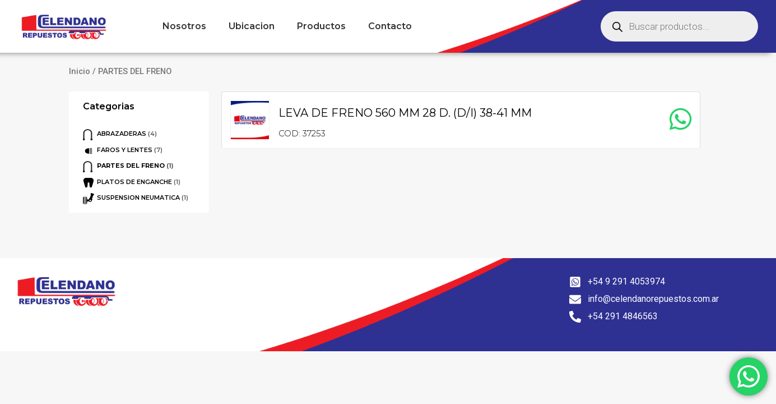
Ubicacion (252, 26)
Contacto (390, 26)
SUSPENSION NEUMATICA (138, 197)
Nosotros (184, 26)
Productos (321, 26)
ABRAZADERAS (121, 133)
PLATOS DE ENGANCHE (134, 182)
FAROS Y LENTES (124, 150)
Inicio (79, 71)
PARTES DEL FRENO (131, 165)
